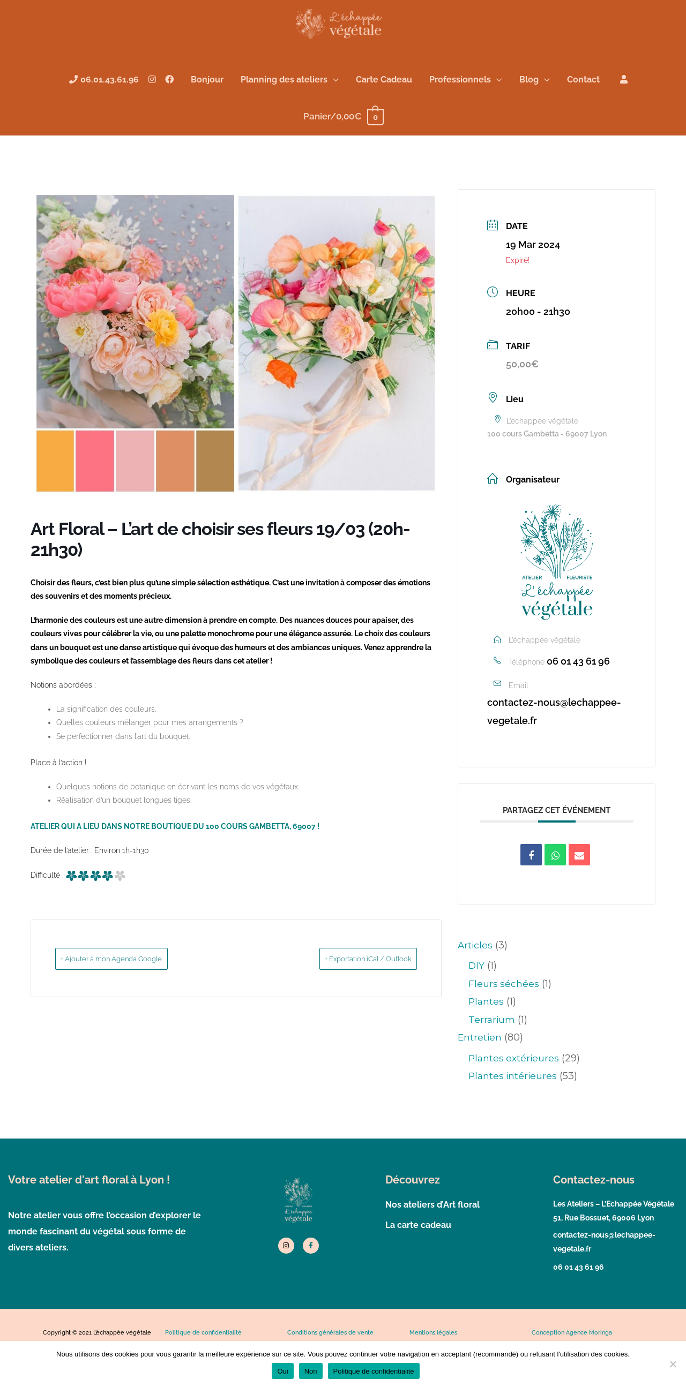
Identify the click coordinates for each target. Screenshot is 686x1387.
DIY (476, 998)
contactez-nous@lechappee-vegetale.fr (554, 743)
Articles (476, 977)
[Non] (672, 1364)
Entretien (480, 1069)
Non (310, 1371)
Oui (282, 1371)
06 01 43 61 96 (578, 693)
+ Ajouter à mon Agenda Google (130, 991)
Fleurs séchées (504, 1016)
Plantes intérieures (514, 1108)
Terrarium (492, 1051)
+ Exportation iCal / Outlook (350, 991)
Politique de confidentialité (373, 1371)
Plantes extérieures (515, 1090)
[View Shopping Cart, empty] (343, 148)
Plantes (486, 1033)
